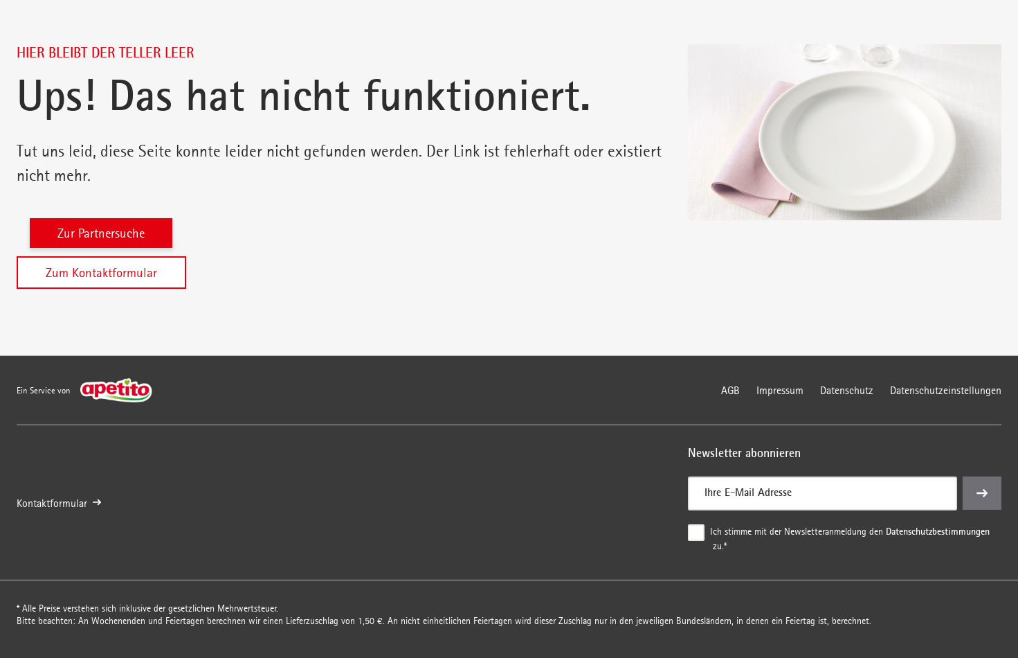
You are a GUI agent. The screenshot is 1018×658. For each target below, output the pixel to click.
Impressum (779, 390)
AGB (730, 390)
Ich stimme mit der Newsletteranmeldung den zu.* (850, 537)
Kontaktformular (59, 503)
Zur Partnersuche (101, 233)
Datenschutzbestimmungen (938, 531)
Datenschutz (846, 390)
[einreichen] (982, 493)
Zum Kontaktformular (101, 273)
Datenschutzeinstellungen (945, 390)
